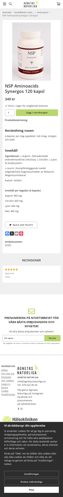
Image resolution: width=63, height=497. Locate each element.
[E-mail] (16, 234)
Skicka (52, 338)
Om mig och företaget (8, 375)
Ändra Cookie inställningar (8, 391)
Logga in (5, 384)
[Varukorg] (58, 4)
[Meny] (4, 4)
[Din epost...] (23, 338)
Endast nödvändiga (31, 482)
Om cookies (7, 380)
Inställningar (31, 474)
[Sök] (10, 3)
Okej (31, 490)
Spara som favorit (21, 225)
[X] (12, 234)
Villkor (4, 370)
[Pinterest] (21, 234)
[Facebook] (7, 234)
